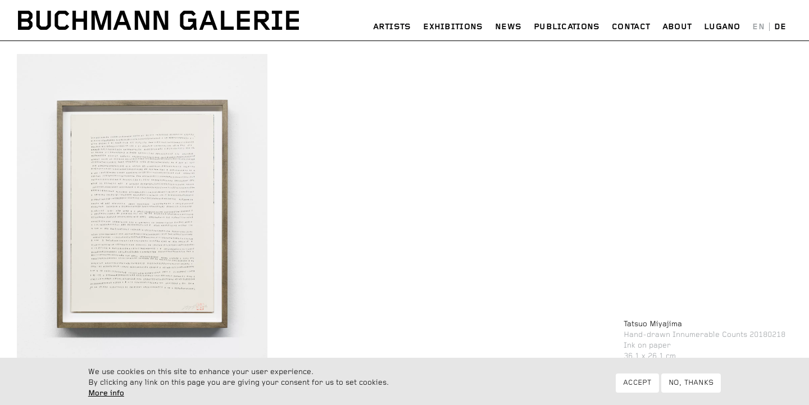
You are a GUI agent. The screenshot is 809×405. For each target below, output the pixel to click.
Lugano (722, 27)
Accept (637, 384)
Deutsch (780, 27)
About (677, 27)
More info (106, 394)
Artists (392, 27)
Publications (567, 27)
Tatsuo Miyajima (653, 324)
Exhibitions (453, 27)
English (759, 27)
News (508, 27)
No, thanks (691, 384)
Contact (631, 27)
